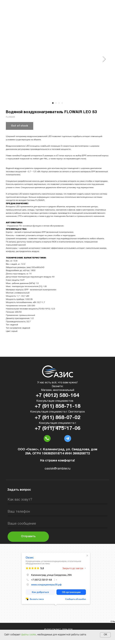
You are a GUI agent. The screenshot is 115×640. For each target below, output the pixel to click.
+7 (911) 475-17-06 (57, 428)
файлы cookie (28, 635)
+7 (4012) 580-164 (57, 395)
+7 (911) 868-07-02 (57, 417)
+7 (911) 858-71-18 (57, 406)
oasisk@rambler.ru (57, 468)
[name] (57, 499)
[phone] (57, 511)
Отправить (28, 536)
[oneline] (57, 523)
